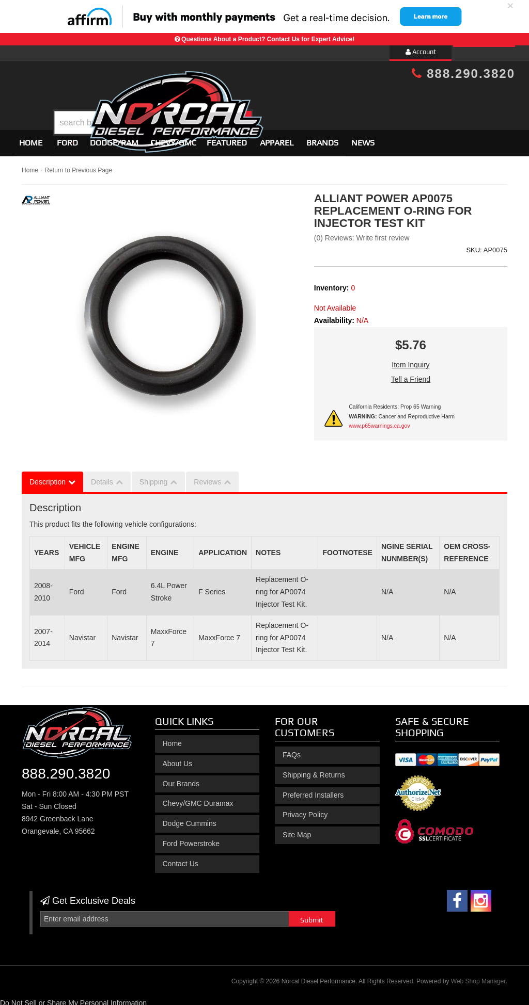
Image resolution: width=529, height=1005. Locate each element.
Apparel (276, 138)
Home (30, 138)
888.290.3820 (463, 73)
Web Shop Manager (478, 977)
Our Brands (181, 779)
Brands (322, 138)
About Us (178, 759)
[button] (273, 96)
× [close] (510, 5)
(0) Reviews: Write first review (362, 234)
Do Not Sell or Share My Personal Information (73, 998)
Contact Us (180, 859)
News (363, 138)
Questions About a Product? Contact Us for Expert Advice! (267, 39)
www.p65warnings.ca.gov (379, 421)
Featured (227, 138)
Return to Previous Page (78, 165)
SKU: (473, 245)
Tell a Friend (410, 375)
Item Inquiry (410, 360)
